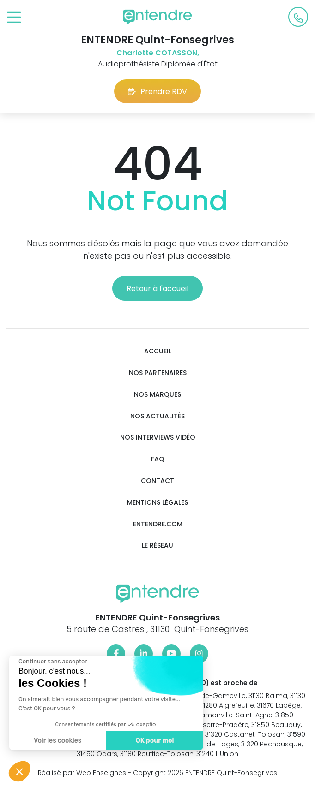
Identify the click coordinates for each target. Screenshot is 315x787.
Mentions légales (157, 503)
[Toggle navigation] (14, 18)
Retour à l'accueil (157, 288)
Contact (157, 481)
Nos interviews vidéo (157, 437)
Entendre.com (157, 524)
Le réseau (157, 545)
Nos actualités (157, 416)
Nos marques (157, 395)
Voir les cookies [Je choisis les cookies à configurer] (57, 741)
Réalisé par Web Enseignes (82, 772)
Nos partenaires (158, 373)
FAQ (157, 459)
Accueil (157, 351)
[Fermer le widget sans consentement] (52, 661)
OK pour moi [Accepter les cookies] (154, 741)
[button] (19, 771)
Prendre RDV (157, 91)
